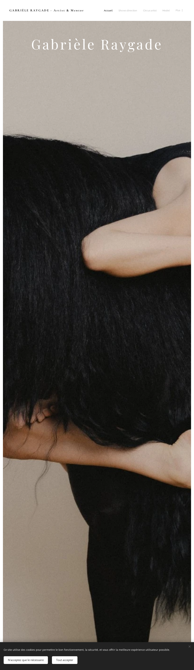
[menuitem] (109, 10)
